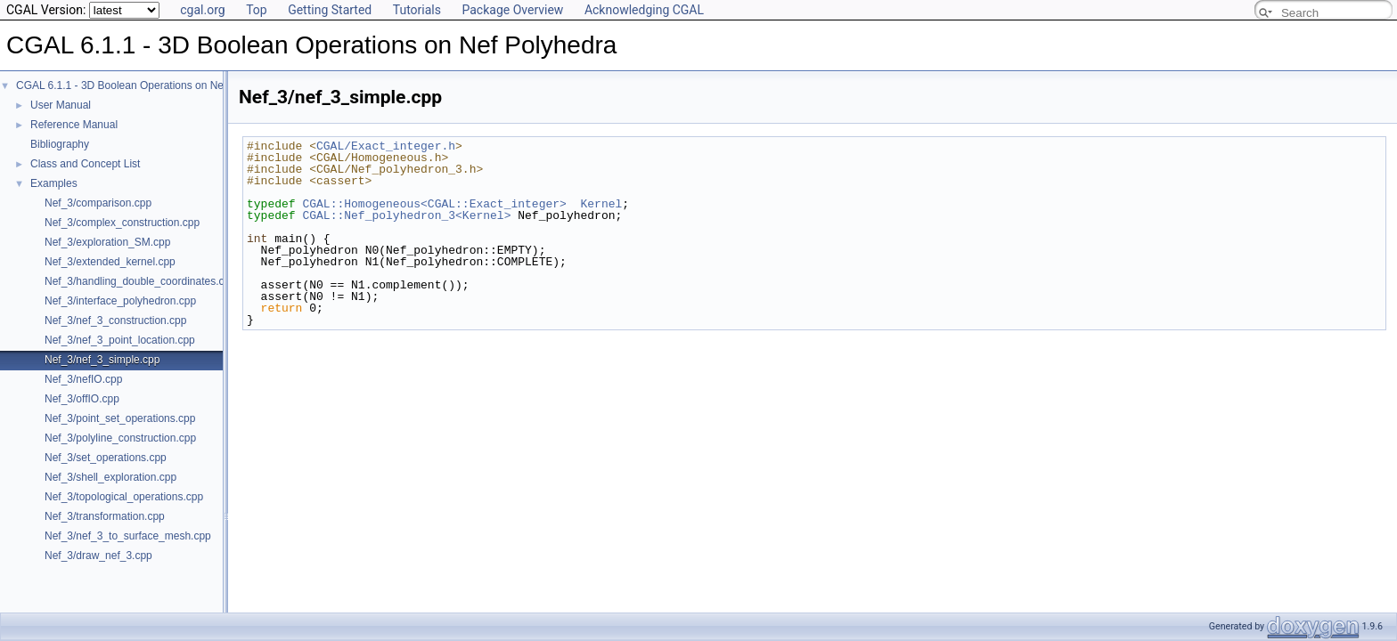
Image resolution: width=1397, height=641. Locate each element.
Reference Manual (74, 124)
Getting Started (330, 10)
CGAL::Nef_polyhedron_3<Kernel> (406, 215)
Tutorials (417, 10)
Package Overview (512, 10)
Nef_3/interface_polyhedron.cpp (120, 301)
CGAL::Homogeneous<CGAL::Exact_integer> (434, 204)
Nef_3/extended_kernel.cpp (110, 262)
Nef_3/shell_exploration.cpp (110, 477)
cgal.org (202, 10)
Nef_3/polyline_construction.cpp (120, 438)
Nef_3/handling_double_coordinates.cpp (140, 281)
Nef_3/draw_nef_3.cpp (98, 555)
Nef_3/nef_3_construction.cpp (115, 320)
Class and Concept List (85, 164)
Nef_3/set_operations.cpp (106, 457)
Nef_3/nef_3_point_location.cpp (120, 340)
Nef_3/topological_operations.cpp (124, 497)
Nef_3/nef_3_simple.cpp (102, 359)
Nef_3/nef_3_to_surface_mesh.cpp (128, 536)
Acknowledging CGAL (644, 10)
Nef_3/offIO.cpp (82, 399)
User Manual (60, 105)
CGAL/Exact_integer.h (385, 146)
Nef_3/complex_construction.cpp (122, 222)
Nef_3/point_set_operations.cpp (120, 418)
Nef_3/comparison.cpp (98, 203)
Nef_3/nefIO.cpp (83, 379)
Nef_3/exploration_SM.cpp (107, 242)
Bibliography (59, 144)
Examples (54, 183)
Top (256, 10)
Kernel (601, 204)
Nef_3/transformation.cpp (105, 516)
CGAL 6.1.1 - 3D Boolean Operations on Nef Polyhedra (147, 85)
